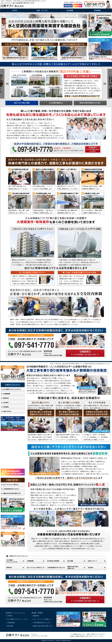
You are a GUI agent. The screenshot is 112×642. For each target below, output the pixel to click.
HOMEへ (10, 616)
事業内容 (72, 2)
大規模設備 (11, 622)
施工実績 (10, 626)
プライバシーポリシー (98, 636)
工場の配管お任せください (42, 622)
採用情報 (77, 636)
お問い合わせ (78, 2)
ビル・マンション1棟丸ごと (42, 619)
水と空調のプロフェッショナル (17, 619)
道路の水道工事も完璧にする (42, 626)
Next (104, 83)
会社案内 (66, 2)
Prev (7, 83)
